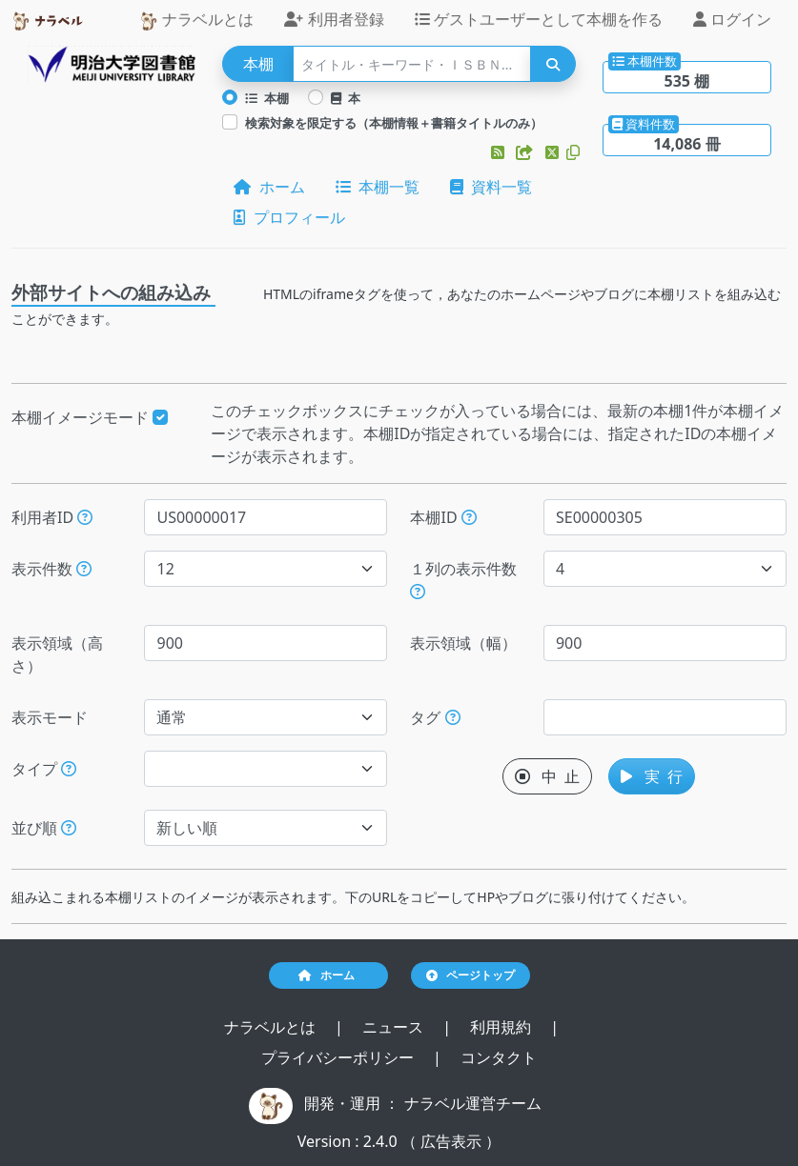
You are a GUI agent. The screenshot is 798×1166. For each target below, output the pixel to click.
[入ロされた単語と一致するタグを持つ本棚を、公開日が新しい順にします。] (452, 717)
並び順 (43, 827)
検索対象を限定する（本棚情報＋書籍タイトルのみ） (393, 122)
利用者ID (51, 517)
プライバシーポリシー (339, 1057)
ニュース (394, 1026)
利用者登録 (333, 19)
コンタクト (498, 1057)
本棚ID (443, 517)
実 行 (652, 776)
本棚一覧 (377, 186)
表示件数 (51, 568)
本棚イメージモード (89, 417)
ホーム (269, 186)
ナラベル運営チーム (473, 1103)
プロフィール (289, 217)
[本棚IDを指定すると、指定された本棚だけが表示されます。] (469, 517)
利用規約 (502, 1026)
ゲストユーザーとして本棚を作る (539, 19)
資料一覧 (491, 186)
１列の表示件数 (463, 578)
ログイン (732, 19)
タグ (435, 717)
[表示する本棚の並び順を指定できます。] (68, 827)
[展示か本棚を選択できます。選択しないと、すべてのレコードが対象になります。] (68, 768)
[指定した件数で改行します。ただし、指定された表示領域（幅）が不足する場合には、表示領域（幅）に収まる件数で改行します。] (417, 591)
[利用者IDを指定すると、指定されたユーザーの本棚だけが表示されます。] (84, 517)
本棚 (267, 98)
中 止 (548, 776)
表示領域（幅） (463, 643)
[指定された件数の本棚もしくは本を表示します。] (84, 568)
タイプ (43, 768)
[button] (499, 152)
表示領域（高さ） (57, 654)
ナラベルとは (196, 19)
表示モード (49, 717)
